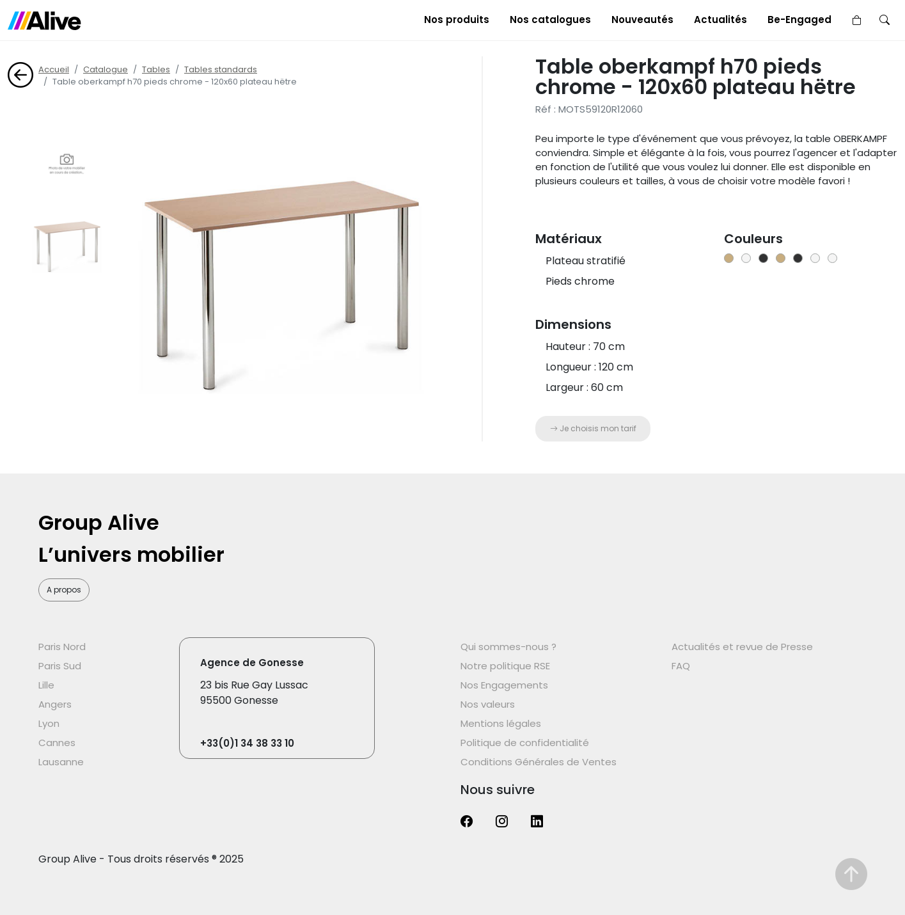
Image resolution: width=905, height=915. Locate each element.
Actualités (720, 19)
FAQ (681, 665)
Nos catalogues (550, 19)
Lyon (48, 723)
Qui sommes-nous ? (508, 646)
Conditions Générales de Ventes (538, 761)
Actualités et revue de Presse (742, 646)
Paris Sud (59, 665)
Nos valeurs (487, 704)
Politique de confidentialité (524, 742)
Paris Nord (62, 646)
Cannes (56, 742)
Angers (55, 704)
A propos (64, 589)
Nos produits (456, 19)
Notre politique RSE (505, 665)
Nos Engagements (504, 685)
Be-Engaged (799, 19)
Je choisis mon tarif (593, 428)
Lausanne (61, 761)
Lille (46, 685)
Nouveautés (642, 19)
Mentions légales (500, 723)
